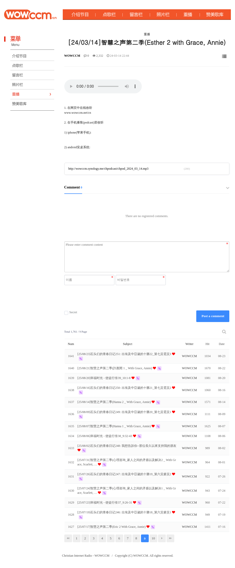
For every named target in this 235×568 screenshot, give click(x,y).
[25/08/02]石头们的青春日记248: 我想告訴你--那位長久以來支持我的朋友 (126, 446)
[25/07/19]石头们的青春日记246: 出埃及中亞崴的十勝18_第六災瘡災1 (124, 512)
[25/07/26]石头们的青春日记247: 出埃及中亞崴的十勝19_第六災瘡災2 (124, 474)
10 (153, 538)
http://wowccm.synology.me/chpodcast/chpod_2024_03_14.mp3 (108, 168)
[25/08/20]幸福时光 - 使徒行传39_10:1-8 (104, 378)
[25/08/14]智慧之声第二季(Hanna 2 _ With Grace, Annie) (114, 402)
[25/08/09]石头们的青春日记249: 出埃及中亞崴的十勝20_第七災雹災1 (124, 412)
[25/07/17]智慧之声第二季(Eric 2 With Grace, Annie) (111, 527)
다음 (162, 538)
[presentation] (115, 298)
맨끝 (170, 538)
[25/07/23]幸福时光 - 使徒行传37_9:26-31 (105, 502)
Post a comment (212, 316)
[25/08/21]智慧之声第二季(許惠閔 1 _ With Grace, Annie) (115, 368)
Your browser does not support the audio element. (103, 86)
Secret (70, 312)
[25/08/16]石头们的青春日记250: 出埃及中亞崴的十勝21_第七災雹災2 (124, 388)
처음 (68, 538)
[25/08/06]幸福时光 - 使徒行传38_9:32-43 (105, 436)
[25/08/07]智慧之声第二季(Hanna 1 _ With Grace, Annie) (114, 426)
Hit (207, 344)
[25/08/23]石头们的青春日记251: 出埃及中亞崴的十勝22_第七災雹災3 (124, 354)
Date (222, 344)
